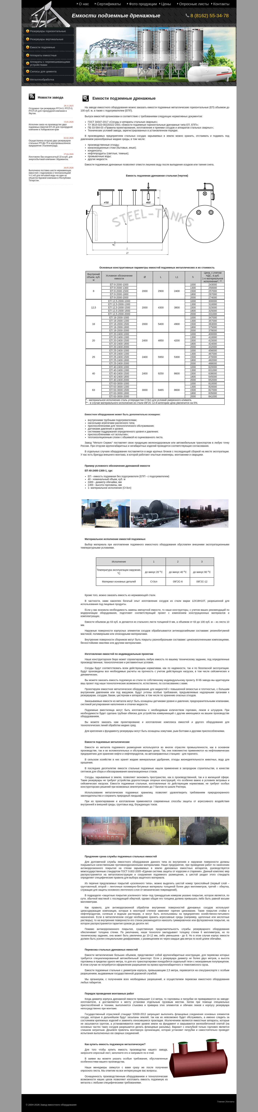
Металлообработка (42, 79)
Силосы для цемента (43, 71)
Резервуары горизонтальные (48, 31)
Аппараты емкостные (43, 55)
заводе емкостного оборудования (108, 107)
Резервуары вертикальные (46, 39)
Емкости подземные (42, 47)
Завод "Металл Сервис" (99, 442)
